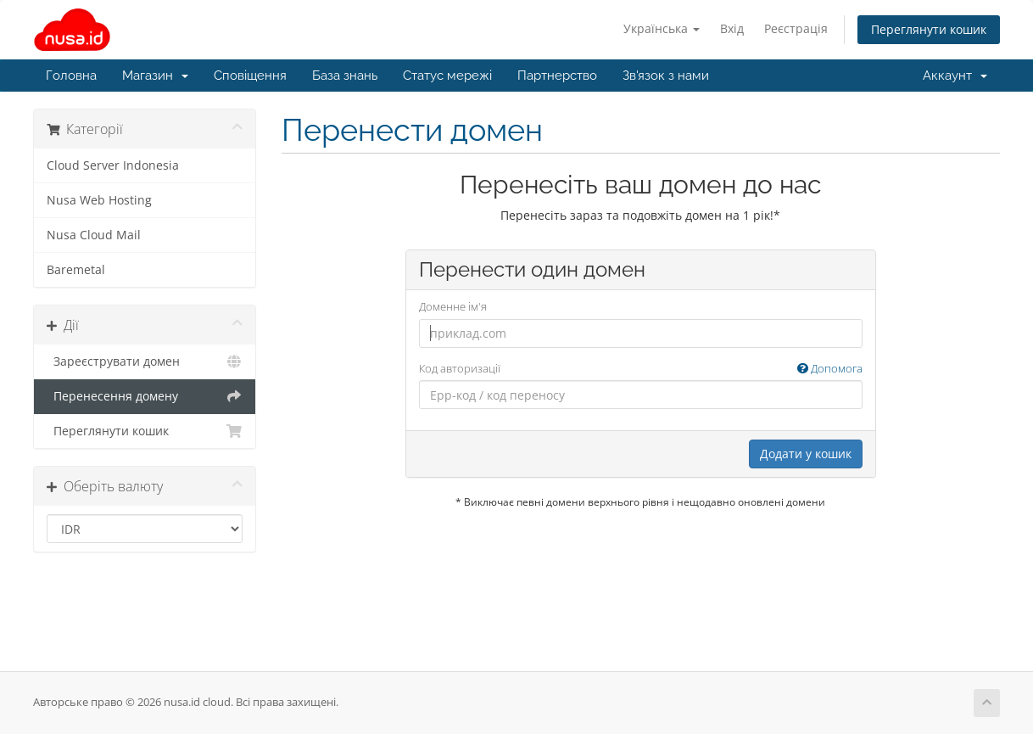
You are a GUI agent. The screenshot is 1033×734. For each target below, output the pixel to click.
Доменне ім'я (453, 306)
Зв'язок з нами (666, 75)
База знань (344, 75)
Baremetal (76, 269)
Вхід (732, 28)
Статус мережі (447, 75)
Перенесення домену (145, 396)
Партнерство (557, 75)
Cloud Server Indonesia (113, 165)
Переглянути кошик (928, 29)
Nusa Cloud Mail (94, 235)
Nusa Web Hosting (99, 200)
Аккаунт (955, 75)
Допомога (830, 368)
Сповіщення (250, 75)
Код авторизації (641, 369)
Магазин (155, 75)
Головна (71, 75)
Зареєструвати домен (145, 361)
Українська (661, 28)
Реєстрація (796, 28)
